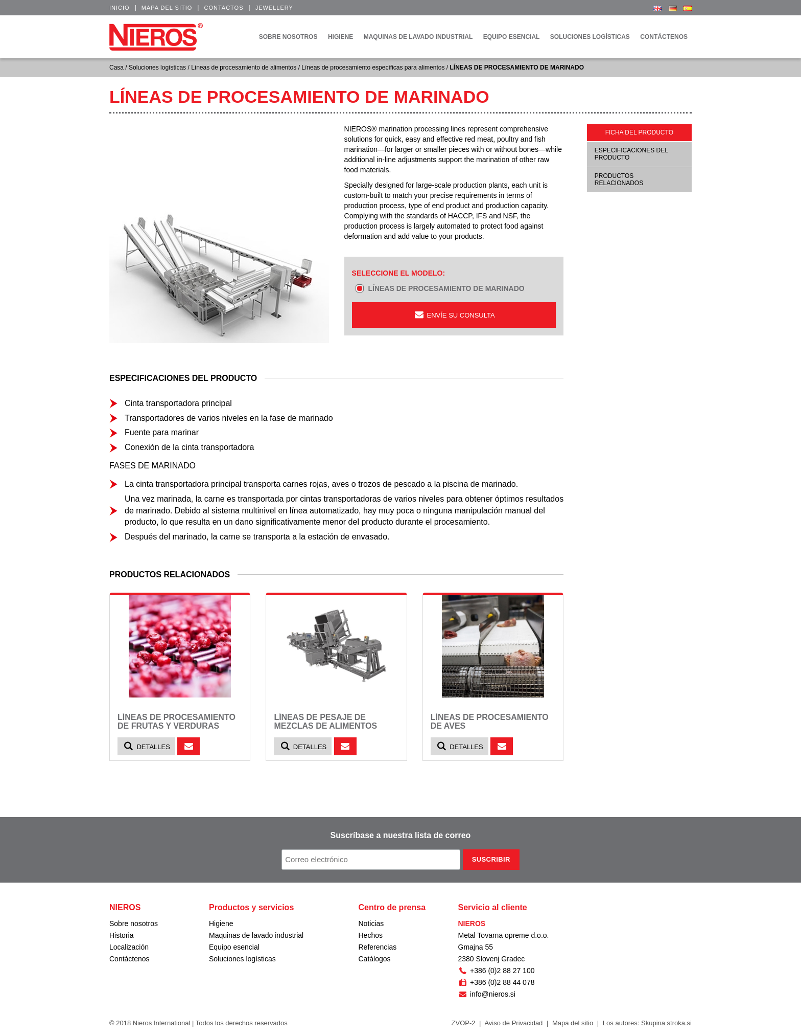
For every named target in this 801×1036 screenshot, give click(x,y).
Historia (121, 935)
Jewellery (274, 8)
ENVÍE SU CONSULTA (454, 315)
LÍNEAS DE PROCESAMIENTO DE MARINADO (446, 288)
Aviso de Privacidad (513, 1023)
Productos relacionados (619, 179)
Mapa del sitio (167, 8)
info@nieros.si (486, 994)
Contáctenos (129, 959)
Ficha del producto (639, 132)
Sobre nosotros (133, 923)
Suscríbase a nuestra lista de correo (401, 835)
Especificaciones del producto (631, 154)
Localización (129, 947)
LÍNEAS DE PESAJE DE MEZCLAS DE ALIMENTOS (325, 722)
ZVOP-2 (464, 1023)
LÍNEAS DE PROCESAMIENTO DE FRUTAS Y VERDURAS (176, 722)
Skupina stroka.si (666, 1023)
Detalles (146, 746)
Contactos (223, 8)
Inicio (119, 8)
